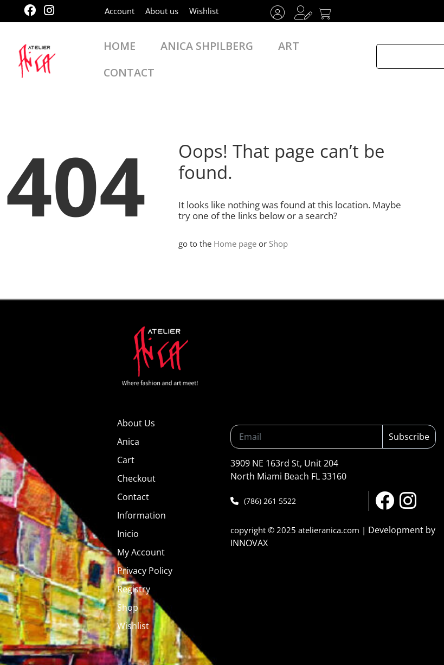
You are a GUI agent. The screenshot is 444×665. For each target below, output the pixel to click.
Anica (128, 441)
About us (161, 10)
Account (119, 10)
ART (260, 53)
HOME (127, 53)
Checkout (136, 478)
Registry (133, 589)
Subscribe (409, 437)
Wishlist (203, 10)
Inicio (128, 534)
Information (141, 515)
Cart (125, 460)
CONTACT (309, 53)
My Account (141, 552)
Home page (235, 243)
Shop (278, 243)
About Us (136, 423)
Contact (133, 497)
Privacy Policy (144, 571)
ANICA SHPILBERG (196, 53)
